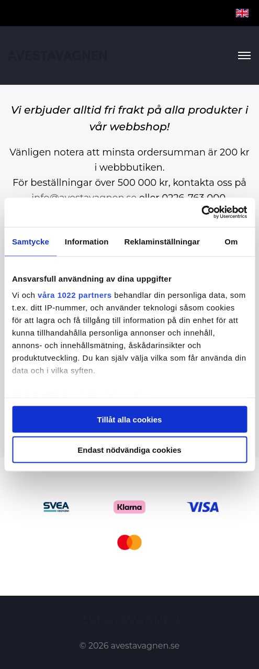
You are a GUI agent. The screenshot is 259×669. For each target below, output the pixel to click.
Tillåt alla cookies (129, 419)
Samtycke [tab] (30, 241)
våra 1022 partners (75, 295)
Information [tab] (87, 241)
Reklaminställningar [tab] (161, 241)
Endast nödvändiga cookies (129, 449)
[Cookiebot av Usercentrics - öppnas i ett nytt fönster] (201, 212)
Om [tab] (231, 241)
